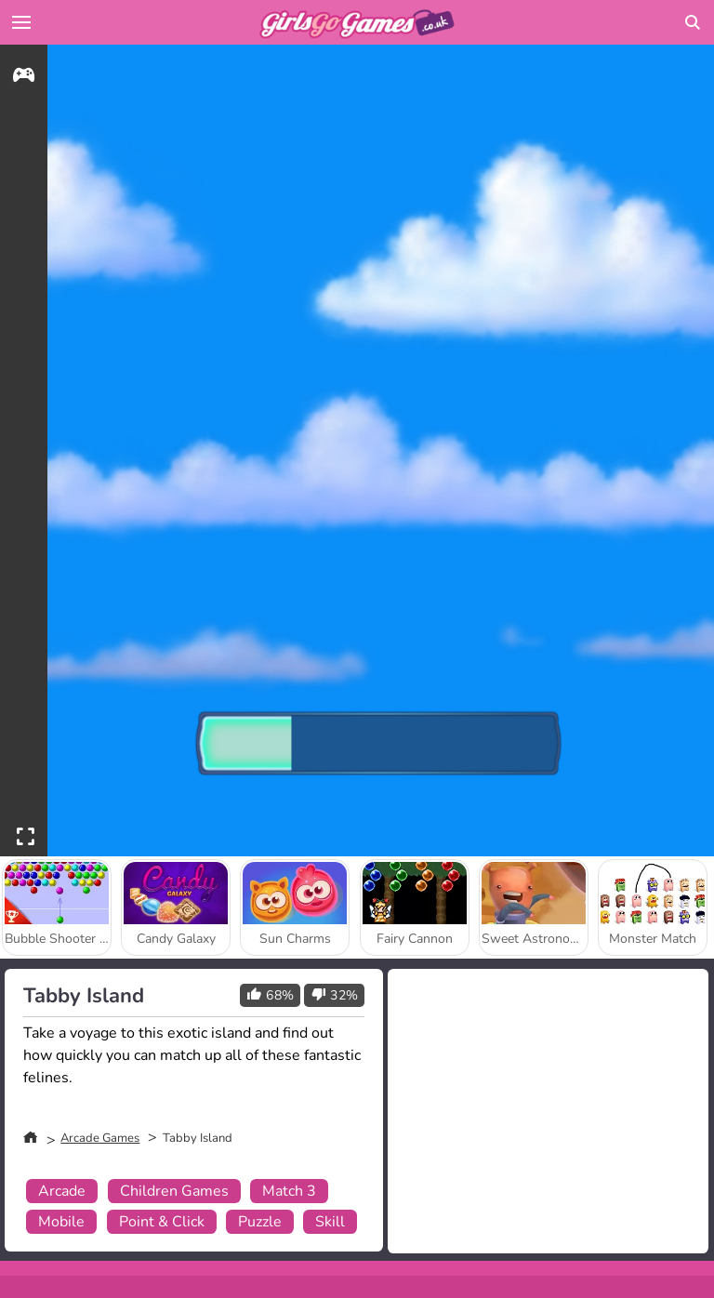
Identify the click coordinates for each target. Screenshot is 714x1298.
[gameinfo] (23, 78)
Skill (330, 1222)
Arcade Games (99, 1138)
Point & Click (162, 1222)
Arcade (62, 1191)
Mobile (61, 1222)
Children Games (174, 1191)
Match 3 (289, 1191)
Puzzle (260, 1222)
